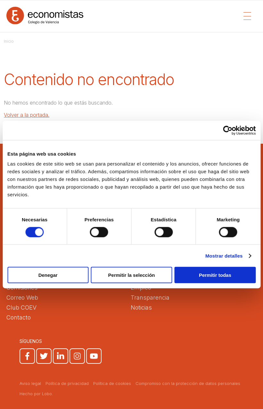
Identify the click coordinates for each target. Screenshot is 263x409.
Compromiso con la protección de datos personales (188, 383)
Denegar (48, 275)
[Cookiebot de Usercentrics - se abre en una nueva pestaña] (228, 130)
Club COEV (21, 307)
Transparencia (150, 297)
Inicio (9, 41)
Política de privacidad (67, 383)
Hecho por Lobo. (36, 393)
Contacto (18, 317)
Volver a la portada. (26, 115)
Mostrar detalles (224, 255)
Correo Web (22, 297)
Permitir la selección (131, 275)
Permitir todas (215, 275)
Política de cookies (112, 383)
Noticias (141, 307)
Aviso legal (30, 383)
